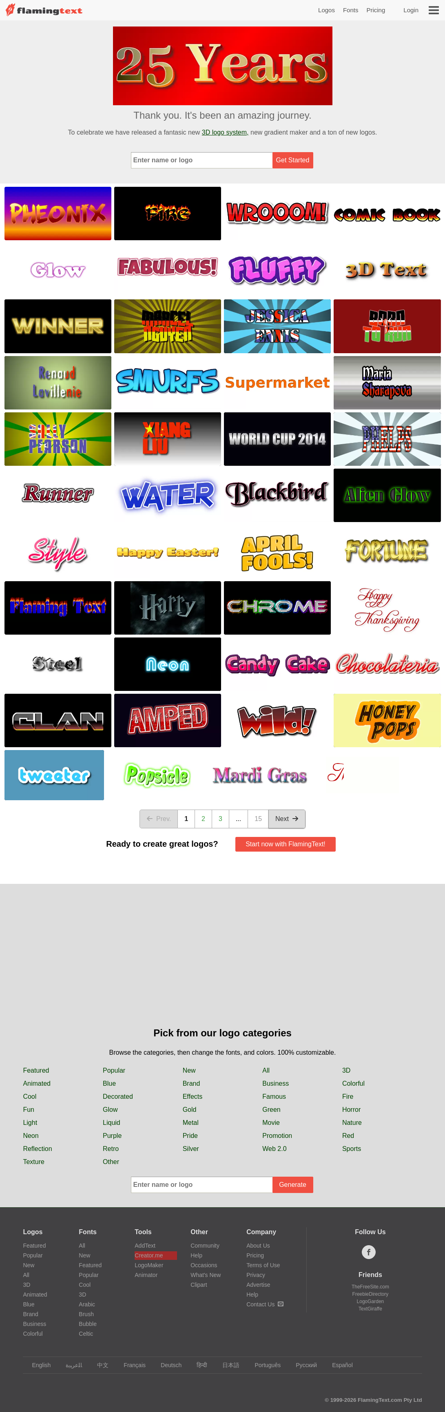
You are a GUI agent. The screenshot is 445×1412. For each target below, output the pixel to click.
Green (271, 1109)
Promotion (277, 1135)
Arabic (87, 1304)
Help (196, 1255)
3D (346, 1070)
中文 (98, 1365)
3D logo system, (225, 132)
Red (348, 1135)
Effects (193, 1096)
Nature (352, 1122)
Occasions (203, 1265)
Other (111, 1161)
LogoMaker (149, 1265)
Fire (348, 1096)
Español (338, 1365)
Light (30, 1122)
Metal (191, 1122)
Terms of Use (263, 1265)
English (37, 1365)
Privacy (255, 1275)
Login (410, 10)
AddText (145, 1245)
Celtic (86, 1333)
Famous (274, 1096)
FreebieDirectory (370, 1294)
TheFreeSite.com (370, 1287)
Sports (351, 1148)
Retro (111, 1148)
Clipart (198, 1284)
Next (287, 818)
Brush (86, 1314)
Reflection (37, 1148)
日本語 (227, 1365)
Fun (28, 1109)
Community (204, 1245)
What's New (205, 1275)
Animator (146, 1275)
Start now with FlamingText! (285, 844)
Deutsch (167, 1365)
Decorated (118, 1096)
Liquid (111, 1122)
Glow (110, 1109)
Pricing (375, 10)
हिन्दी (198, 1365)
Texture (33, 1161)
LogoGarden (370, 1301)
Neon (30, 1135)
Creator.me (149, 1255)
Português (264, 1365)
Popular (114, 1070)
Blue (109, 1083)
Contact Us (264, 1304)
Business (275, 1083)
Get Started (293, 160)
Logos (326, 10)
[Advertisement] (222, 964)
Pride (190, 1135)
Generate (292, 1184)
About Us (258, 1245)
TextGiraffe (370, 1309)
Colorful (353, 1083)
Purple (112, 1135)
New (189, 1070)
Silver (191, 1148)
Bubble (88, 1324)
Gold (190, 1109)
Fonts (351, 10)
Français (131, 1365)
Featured (36, 1070)
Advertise (258, 1284)
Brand (191, 1083)
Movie (271, 1122)
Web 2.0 (274, 1148)
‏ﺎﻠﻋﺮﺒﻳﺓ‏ (70, 1365)
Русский (302, 1365)
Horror (351, 1109)
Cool (29, 1096)
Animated (37, 1083)
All (266, 1070)
